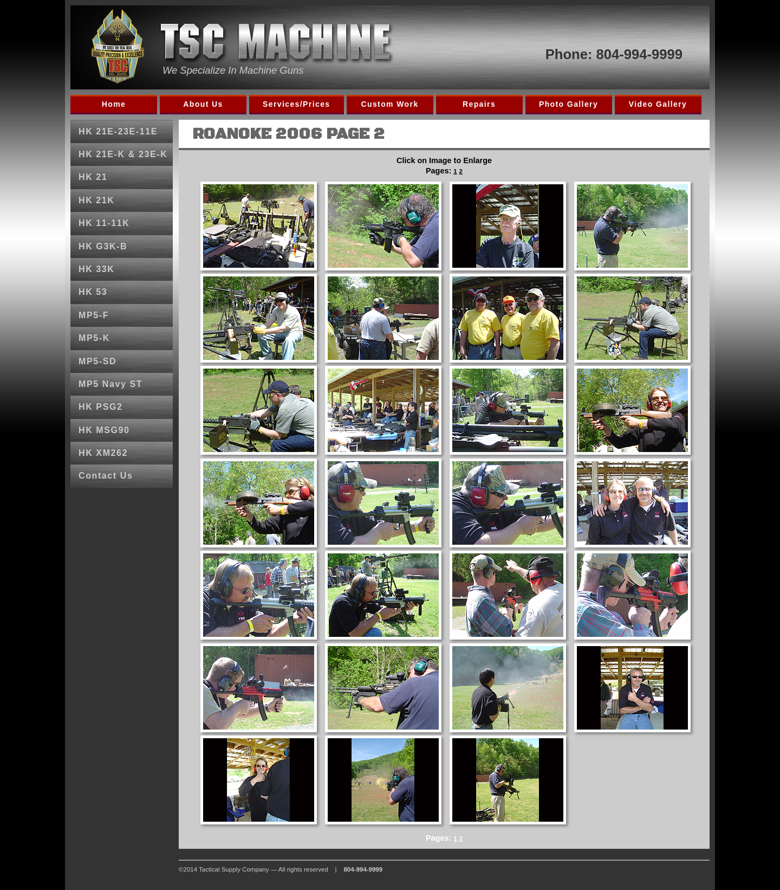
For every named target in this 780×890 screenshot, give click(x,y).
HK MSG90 (104, 430)
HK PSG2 (100, 406)
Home (114, 104)
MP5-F (94, 315)
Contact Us (106, 475)
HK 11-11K (104, 223)
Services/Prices (296, 104)
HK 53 (93, 291)
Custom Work (389, 104)
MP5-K (94, 338)
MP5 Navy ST (110, 384)
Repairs (479, 104)
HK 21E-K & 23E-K (123, 154)
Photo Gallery (568, 104)
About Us (203, 104)
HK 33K (97, 269)
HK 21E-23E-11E (118, 131)
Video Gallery (658, 104)
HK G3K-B (103, 246)
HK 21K (97, 200)
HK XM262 (103, 452)
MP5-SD (97, 361)
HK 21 (93, 177)
